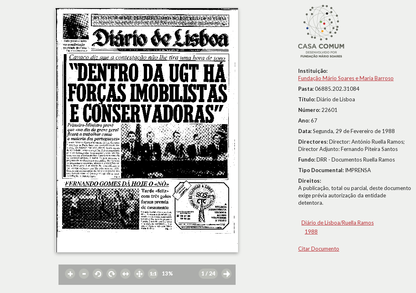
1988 (311, 231)
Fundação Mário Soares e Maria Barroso (346, 78)
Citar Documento (318, 248)
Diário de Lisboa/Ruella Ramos (337, 222)
